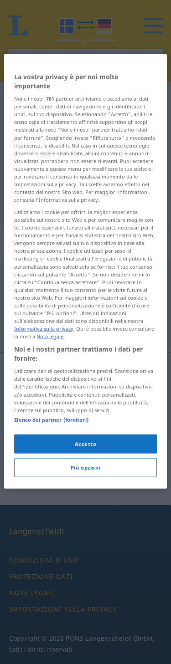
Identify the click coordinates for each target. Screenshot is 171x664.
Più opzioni (85, 515)
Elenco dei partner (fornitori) (51, 467)
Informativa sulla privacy (43, 376)
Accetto (86, 491)
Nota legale (49, 384)
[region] (85, 319)
